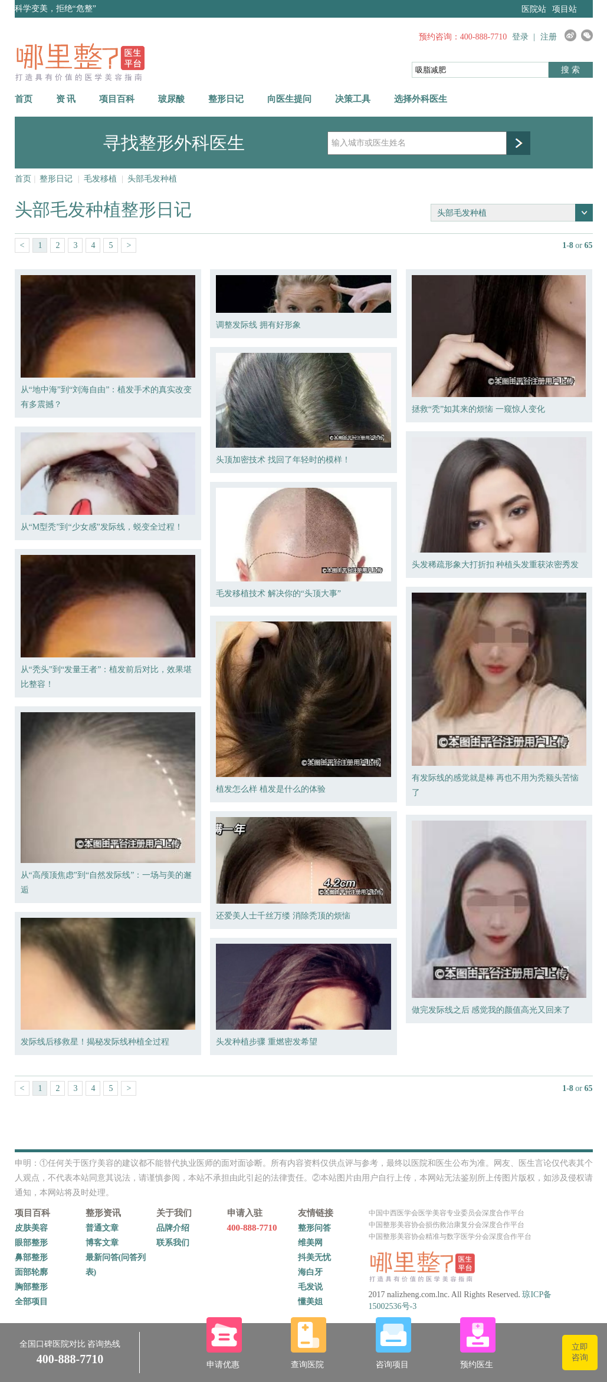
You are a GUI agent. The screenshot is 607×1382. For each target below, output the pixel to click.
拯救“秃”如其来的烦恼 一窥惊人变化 (478, 409)
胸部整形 (31, 1286)
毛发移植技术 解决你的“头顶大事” (278, 593)
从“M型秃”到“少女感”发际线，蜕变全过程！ (102, 527)
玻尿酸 (171, 99)
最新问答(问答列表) (116, 1265)
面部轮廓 (31, 1272)
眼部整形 (31, 1242)
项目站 (564, 9)
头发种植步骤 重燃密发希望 (266, 1041)
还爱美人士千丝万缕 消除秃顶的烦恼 (283, 915)
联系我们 (172, 1242)
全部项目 (31, 1301)
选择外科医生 (420, 99)
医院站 (533, 9)
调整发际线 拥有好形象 (258, 324)
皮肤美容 (31, 1228)
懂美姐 (310, 1301)
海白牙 (310, 1272)
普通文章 (102, 1228)
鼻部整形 (31, 1257)
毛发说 (310, 1286)
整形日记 (226, 99)
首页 (23, 99)
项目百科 (116, 99)
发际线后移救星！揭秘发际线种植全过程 (95, 1041)
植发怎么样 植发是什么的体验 (271, 789)
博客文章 (102, 1242)
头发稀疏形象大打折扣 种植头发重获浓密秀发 (495, 564)
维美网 (310, 1242)
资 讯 (66, 99)
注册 (548, 36)
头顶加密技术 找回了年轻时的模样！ (283, 459)
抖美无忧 (314, 1257)
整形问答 (314, 1228)
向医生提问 (289, 99)
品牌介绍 (172, 1228)
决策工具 (352, 99)
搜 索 (570, 69)
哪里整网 (80, 61)
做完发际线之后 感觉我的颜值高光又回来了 (491, 1010)
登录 (520, 36)
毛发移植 (100, 178)
